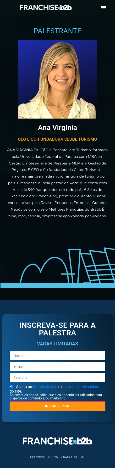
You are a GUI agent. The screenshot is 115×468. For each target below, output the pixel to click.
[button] (103, 7)
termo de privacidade (82, 386)
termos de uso (45, 386)
